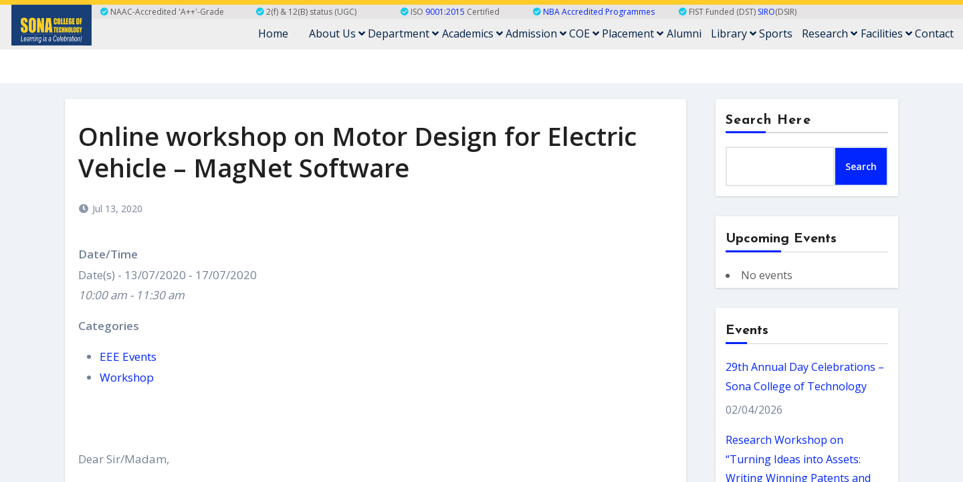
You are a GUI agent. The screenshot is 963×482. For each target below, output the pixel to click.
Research (830, 34)
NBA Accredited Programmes (599, 11)
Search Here (768, 120)
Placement (634, 34)
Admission (537, 34)
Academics (473, 34)
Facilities (886, 34)
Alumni (684, 34)
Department (405, 34)
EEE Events (128, 356)
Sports (776, 34)
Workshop (127, 377)
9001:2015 (445, 11)
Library (734, 34)
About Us (339, 34)
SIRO (766, 11)
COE (585, 34)
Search (861, 166)
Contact (934, 34)
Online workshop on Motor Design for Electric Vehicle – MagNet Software (357, 151)
